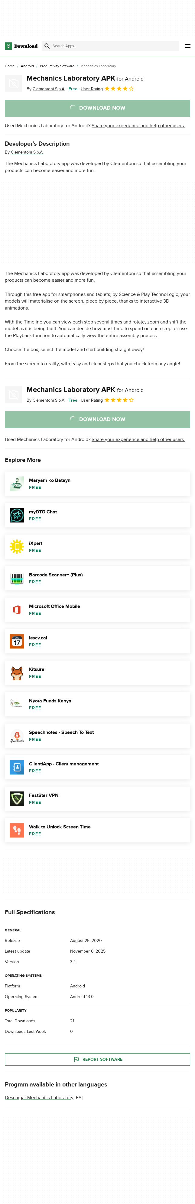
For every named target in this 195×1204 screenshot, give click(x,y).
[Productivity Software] (57, 66)
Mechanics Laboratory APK (85, 78)
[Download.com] (21, 46)
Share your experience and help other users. (138, 126)
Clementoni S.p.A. (27, 152)
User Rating (107, 88)
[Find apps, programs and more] (110, 46)
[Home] (10, 66)
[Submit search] (47, 46)
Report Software (97, 1059)
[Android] (27, 66)
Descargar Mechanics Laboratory (39, 1098)
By (46, 88)
